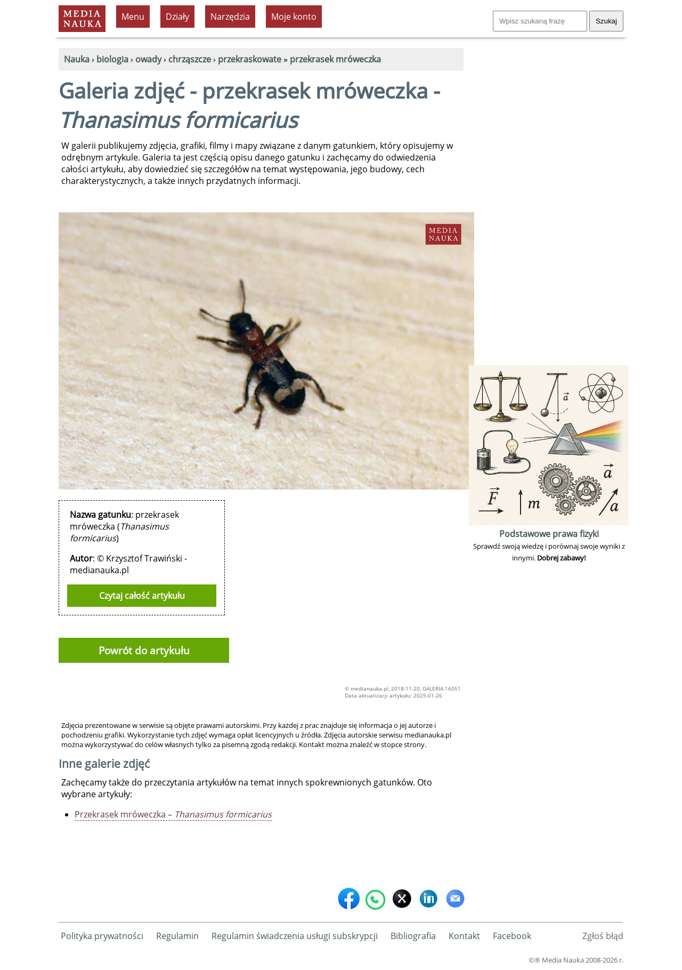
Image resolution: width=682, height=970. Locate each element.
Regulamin (177, 936)
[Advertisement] (549, 203)
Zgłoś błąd (602, 936)
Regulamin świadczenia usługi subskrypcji (295, 936)
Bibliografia (413, 936)
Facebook (512, 936)
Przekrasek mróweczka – (173, 814)
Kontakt (464, 936)
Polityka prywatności (102, 936)
